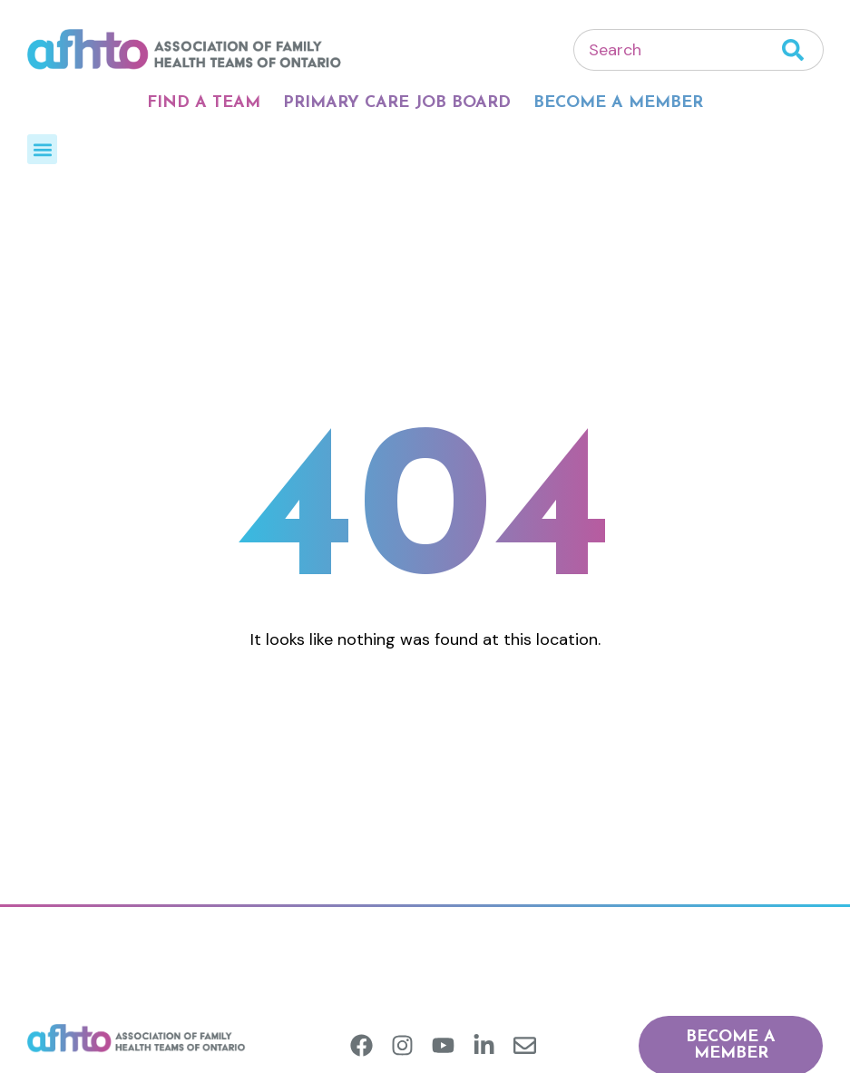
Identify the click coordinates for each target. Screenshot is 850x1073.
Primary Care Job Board (397, 103)
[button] (42, 149)
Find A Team (203, 103)
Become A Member (618, 103)
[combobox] (677, 50)
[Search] (803, 50)
